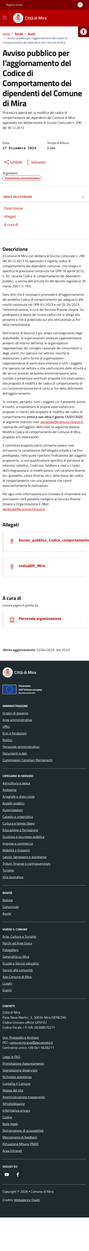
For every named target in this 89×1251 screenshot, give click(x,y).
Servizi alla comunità (17, 970)
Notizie (8, 900)
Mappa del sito (13, 1090)
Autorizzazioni (13, 809)
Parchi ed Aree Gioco (17, 943)
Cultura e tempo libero (19, 823)
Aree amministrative (17, 719)
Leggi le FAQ (11, 1056)
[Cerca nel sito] (78, 18)
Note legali (10, 1123)
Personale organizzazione (40, 618)
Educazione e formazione (20, 830)
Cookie (7, 1117)
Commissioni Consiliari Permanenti (28, 760)
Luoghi (7, 983)
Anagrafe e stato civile (19, 796)
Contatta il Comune (16, 1083)
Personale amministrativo (21, 746)
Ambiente (9, 789)
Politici (7, 739)
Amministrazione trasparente (24, 1096)
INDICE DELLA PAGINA (44, 196)
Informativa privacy (16, 1110)
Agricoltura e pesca (16, 783)
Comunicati (11, 906)
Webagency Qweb (27, 1199)
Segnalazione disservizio (20, 1070)
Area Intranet (12, 1150)
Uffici (6, 726)
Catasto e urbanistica (18, 816)
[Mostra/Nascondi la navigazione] (4, 17)
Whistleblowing (14, 1103)
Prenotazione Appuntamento (23, 1063)
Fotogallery (11, 949)
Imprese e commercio (18, 843)
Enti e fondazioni (15, 733)
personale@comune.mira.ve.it (61, 421)
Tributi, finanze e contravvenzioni (26, 863)
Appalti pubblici (13, 803)
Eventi (7, 990)
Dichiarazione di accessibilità (23, 1130)
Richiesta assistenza (17, 1076)
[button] (83, 31)
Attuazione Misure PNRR (20, 1143)
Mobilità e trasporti (16, 850)
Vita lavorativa (13, 876)
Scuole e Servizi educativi (21, 963)
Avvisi (7, 913)
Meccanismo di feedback (20, 1137)
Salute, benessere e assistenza (24, 856)
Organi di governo (15, 713)
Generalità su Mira (16, 956)
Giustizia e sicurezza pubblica (23, 836)
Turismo (8, 870)
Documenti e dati (15, 753)
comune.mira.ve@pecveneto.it (31, 1042)
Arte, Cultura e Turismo (19, 936)
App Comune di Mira (17, 976)
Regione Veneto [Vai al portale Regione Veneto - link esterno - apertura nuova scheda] (14, 5)
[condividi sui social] (13, 162)
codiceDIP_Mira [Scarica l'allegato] (32, 565)
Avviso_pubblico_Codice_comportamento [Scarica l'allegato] (54, 540)
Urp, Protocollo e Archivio (21, 1037)
